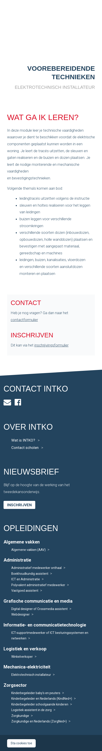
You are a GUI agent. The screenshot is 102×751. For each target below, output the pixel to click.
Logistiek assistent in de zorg (31, 710)
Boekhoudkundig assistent (29, 573)
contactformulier (24, 319)
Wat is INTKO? (25, 440)
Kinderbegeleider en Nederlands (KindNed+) (41, 698)
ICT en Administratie (25, 579)
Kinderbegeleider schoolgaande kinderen (39, 704)
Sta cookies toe (21, 743)
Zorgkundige (20, 716)
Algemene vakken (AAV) (28, 550)
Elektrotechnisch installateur (31, 674)
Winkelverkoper (22, 656)
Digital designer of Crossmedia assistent (39, 609)
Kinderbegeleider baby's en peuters (35, 693)
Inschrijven (19, 505)
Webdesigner (20, 614)
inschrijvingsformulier (51, 345)
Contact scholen (27, 447)
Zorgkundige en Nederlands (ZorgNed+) (39, 721)
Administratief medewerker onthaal (36, 568)
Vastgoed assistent (24, 590)
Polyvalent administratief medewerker (38, 585)
